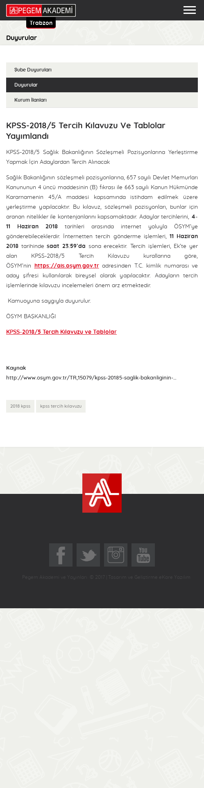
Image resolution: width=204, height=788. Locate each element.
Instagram (115, 555)
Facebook (61, 555)
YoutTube (143, 555)
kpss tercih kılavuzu (61, 406)
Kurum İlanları (30, 100)
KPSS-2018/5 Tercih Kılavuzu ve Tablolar (61, 332)
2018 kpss (20, 406)
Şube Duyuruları (33, 69)
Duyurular (26, 85)
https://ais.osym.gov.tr (66, 266)
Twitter (88, 555)
